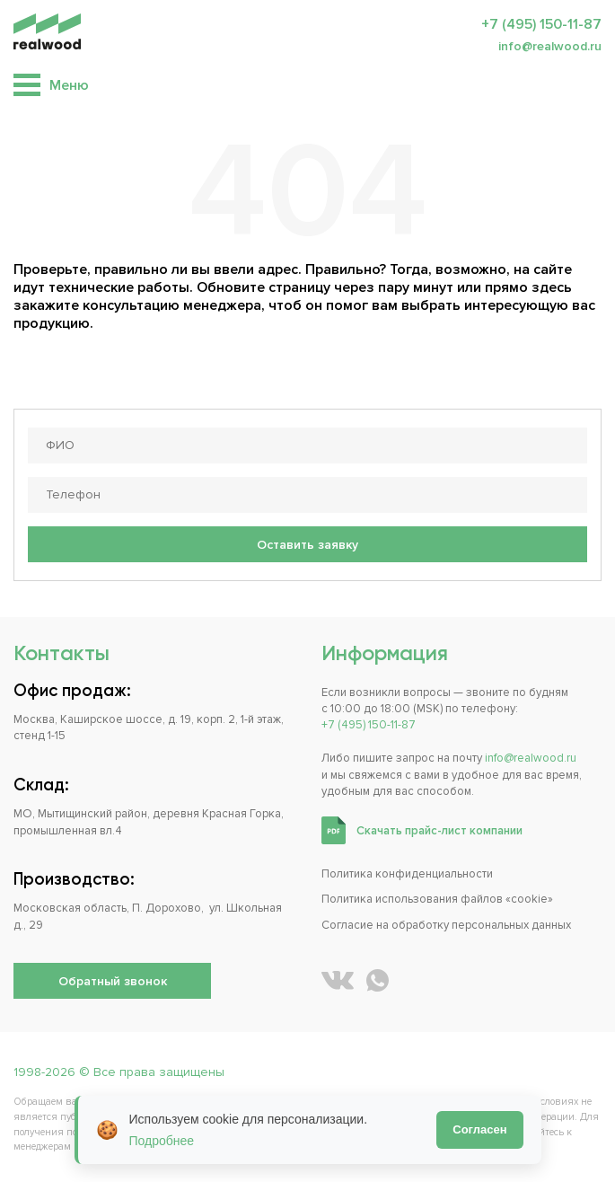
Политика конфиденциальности (407, 874)
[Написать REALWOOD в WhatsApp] (377, 980)
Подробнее (162, 1140)
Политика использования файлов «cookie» (437, 899)
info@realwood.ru (550, 46)
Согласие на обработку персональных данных (446, 925)
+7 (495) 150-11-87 (541, 24)
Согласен (479, 1129)
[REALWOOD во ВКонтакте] (337, 980)
